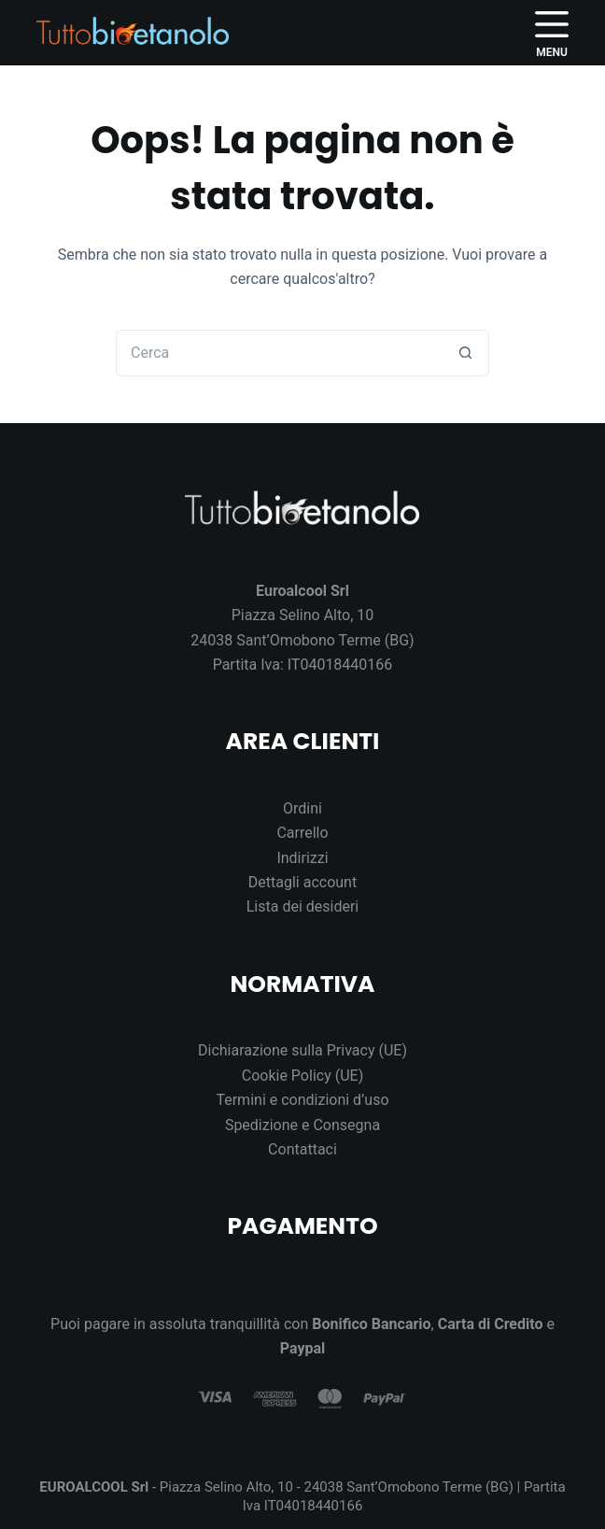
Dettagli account (302, 882)
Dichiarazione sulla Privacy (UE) (302, 1050)
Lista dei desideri (302, 906)
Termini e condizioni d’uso (302, 1100)
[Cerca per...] (279, 353)
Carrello (302, 833)
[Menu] (552, 32)
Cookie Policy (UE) (302, 1075)
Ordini (302, 808)
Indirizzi (302, 858)
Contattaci (302, 1149)
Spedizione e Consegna (302, 1125)
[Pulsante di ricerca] (466, 353)
